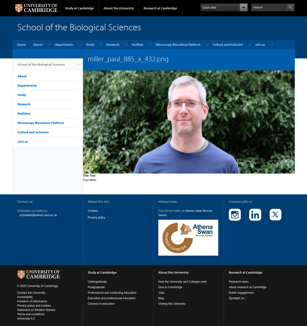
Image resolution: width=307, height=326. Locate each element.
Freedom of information (32, 297)
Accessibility (25, 293)
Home (21, 44)
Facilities (137, 44)
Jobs (161, 289)
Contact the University (31, 289)
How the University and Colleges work (182, 278)
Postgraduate (96, 283)
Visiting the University (172, 300)
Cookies (93, 211)
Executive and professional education (112, 294)
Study (90, 44)
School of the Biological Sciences (41, 66)
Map (161, 294)
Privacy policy (96, 217)
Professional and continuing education (112, 289)
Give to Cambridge (170, 283)
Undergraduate (97, 278)
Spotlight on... (237, 294)
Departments (64, 44)
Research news (239, 278)
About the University (119, 8)
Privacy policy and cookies (34, 302)
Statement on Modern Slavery (36, 306)
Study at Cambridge (79, 8)
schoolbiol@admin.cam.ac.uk (38, 215)
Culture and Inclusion (228, 44)
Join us (260, 44)
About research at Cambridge (247, 283)
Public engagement (241, 289)
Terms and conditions (30, 310)
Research (112, 44)
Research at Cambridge (160, 8)
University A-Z (26, 315)
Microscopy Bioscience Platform (178, 44)
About (37, 44)
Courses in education (101, 300)
